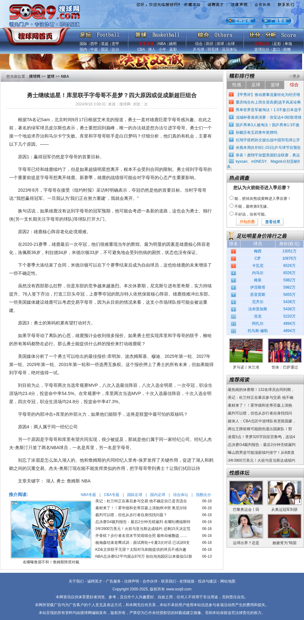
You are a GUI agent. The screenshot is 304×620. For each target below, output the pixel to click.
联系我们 (168, 581)
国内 (83, 49)
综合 (199, 44)
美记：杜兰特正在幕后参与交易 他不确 (260, 397)
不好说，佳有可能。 (251, 214)
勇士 (60, 480)
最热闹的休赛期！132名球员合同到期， (261, 389)
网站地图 (227, 581)
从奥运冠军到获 (284, 509)
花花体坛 (229, 49)
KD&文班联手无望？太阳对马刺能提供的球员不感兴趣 (140, 549)
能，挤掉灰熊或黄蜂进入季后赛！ (262, 198)
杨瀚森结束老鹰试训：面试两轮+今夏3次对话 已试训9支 (142, 542)
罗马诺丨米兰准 (246, 367)
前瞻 (287, 49)
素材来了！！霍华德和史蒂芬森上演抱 (260, 405)
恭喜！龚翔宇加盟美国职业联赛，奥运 (268, 155)
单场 (288, 44)
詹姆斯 (73, 480)
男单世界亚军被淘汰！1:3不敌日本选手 (268, 110)
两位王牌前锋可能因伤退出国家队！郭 (260, 429)
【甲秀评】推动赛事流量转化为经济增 (268, 95)
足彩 (277, 44)
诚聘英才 (94, 581)
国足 (105, 49)
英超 (105, 44)
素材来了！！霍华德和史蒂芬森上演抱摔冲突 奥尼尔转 (141, 508)
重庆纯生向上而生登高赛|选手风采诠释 (268, 102)
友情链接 (186, 581)
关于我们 (76, 581)
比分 (115, 49)
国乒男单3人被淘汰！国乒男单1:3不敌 (268, 125)
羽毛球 (213, 49)
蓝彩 (173, 49)
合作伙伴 (150, 581)
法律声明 (131, 581)
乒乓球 (198, 49)
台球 (231, 44)
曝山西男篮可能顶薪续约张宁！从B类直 (261, 452)
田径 (209, 44)
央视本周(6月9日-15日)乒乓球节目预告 (268, 147)
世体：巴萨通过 (285, 367)
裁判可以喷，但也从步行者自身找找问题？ (131, 515)
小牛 (162, 49)
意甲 (115, 44)
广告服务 (113, 581)
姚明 (173, 44)
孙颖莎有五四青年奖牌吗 (256, 132)
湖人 (151, 49)
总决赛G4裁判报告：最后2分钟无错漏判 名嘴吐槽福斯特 (142, 522)
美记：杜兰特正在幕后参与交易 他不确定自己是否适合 (141, 501)
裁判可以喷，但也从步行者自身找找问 (260, 413)
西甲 (94, 44)
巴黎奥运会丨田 (246, 509)
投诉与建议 (207, 581)
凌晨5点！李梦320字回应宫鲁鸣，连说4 (261, 437)
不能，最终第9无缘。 (252, 206)
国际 (83, 44)
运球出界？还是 (246, 543)
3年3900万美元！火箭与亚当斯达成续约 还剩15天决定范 (142, 529)
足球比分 (261, 44)
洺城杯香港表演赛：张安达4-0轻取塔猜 (268, 117)
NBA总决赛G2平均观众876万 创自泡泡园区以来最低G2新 (143, 556)
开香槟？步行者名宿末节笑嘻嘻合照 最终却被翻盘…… (141, 535)
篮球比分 (261, 49)
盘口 (276, 49)
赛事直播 (146, 44)
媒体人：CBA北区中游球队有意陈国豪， (262, 421)
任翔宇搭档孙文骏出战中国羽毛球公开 (268, 140)
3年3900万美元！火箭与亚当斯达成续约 (261, 460)
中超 (94, 49)
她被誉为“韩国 (284, 543)
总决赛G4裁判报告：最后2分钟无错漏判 (262, 444)
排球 (220, 44)
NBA (162, 44)
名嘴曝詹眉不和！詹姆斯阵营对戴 (51, 562)
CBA (141, 49)
